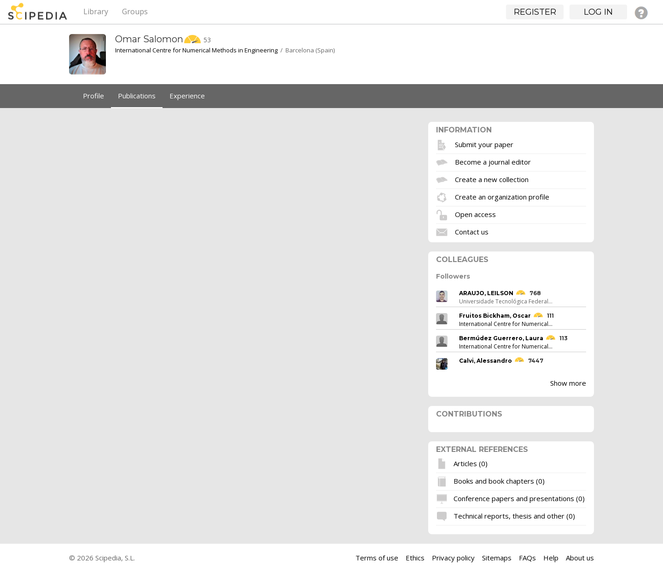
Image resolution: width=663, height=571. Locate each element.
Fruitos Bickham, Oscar (495, 315)
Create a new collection (492, 178)
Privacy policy (453, 557)
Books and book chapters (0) (499, 480)
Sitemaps (497, 557)
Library (95, 11)
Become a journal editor (493, 161)
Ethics (415, 557)
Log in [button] (598, 12)
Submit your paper (484, 143)
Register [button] (535, 12)
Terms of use (376, 557)
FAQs (527, 557)
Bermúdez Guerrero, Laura (501, 338)
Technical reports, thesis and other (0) (514, 515)
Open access (475, 213)
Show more (568, 383)
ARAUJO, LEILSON (486, 293)
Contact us (472, 231)
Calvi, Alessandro (485, 360)
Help (550, 557)
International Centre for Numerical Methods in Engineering (196, 50)
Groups (135, 11)
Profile (93, 95)
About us (580, 557)
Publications (137, 95)
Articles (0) (471, 463)
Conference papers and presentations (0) (519, 498)
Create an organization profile (502, 196)
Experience (187, 95)
